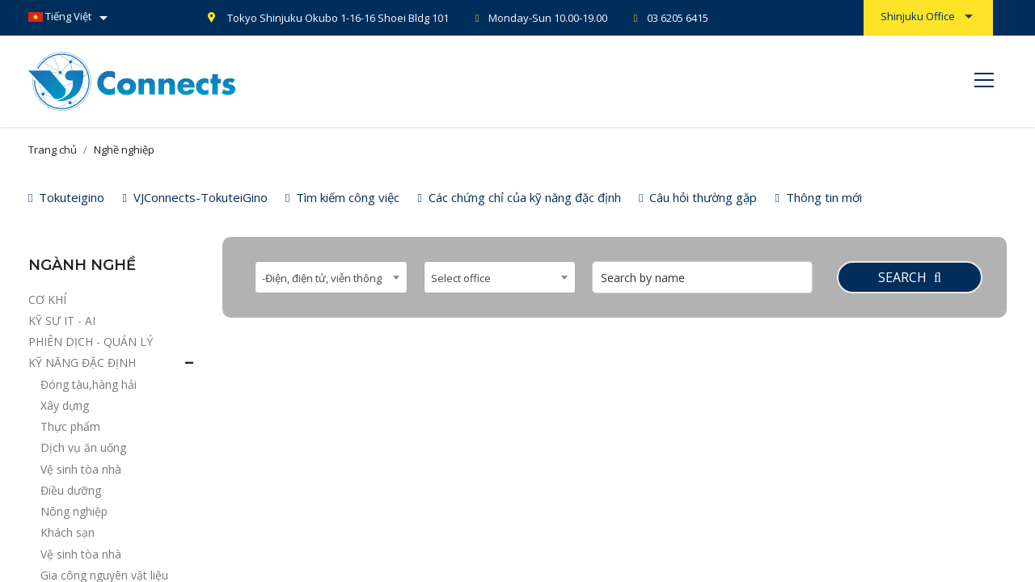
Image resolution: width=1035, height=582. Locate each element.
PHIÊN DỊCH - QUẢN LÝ (90, 341)
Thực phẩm (70, 426)
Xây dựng (64, 405)
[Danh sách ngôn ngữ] (70, 17)
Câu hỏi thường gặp (698, 197)
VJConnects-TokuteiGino (194, 197)
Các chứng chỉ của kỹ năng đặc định (518, 197)
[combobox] (331, 277)
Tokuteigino (66, 197)
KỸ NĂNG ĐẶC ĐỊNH (82, 362)
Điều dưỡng (70, 490)
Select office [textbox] (461, 278)
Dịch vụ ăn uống (83, 447)
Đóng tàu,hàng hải (88, 384)
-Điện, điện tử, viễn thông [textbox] (322, 278)
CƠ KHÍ (47, 299)
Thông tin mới (818, 197)
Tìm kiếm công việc (342, 197)
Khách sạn (67, 532)
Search (909, 277)
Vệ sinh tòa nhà (80, 469)
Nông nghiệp (74, 511)
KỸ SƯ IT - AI (61, 320)
